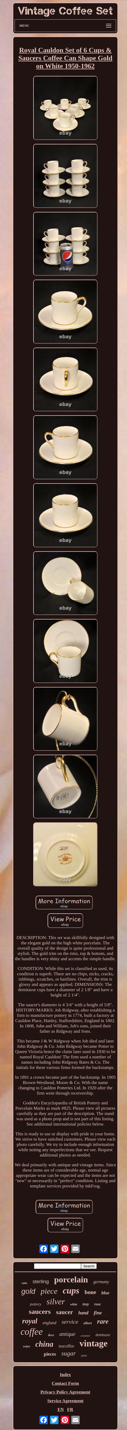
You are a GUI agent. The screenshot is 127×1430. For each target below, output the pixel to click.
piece (49, 1291)
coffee (31, 1332)
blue (105, 1292)
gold (28, 1291)
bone (90, 1292)
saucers (40, 1311)
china (44, 1344)
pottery (35, 1304)
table (24, 1283)
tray (86, 1304)
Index (65, 1374)
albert (87, 1323)
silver (55, 1301)
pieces (50, 1354)
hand (83, 1312)
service (70, 1321)
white (73, 1304)
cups (71, 1290)
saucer (64, 1312)
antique (67, 1334)
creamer (85, 1335)
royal (29, 1321)
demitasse (103, 1335)
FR (70, 1409)
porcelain (71, 1279)
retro (26, 1346)
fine (98, 1312)
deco (51, 1335)
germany (101, 1281)
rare (102, 1321)
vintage (93, 1343)
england (50, 1322)
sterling (40, 1281)
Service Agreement (65, 1400)
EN (60, 1409)
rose (97, 1304)
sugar (68, 1353)
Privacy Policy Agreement (65, 1392)
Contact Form (65, 1383)
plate (84, 1355)
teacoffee (66, 1346)
